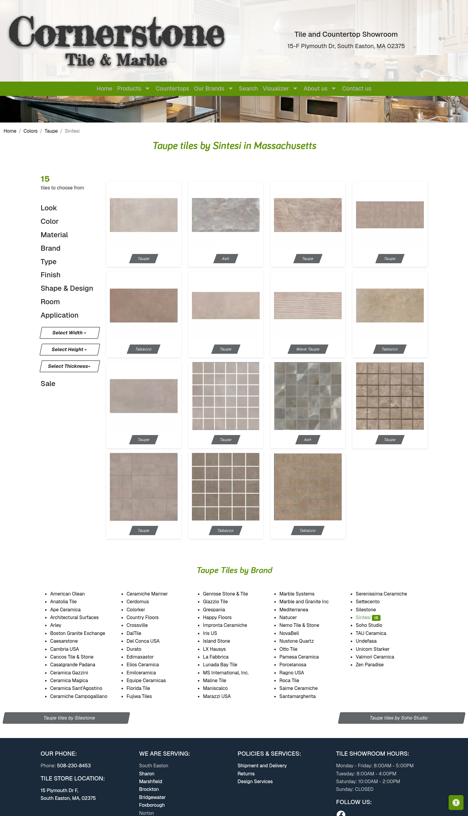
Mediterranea (297, 610)
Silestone (370, 610)
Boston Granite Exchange (81, 633)
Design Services (255, 781)
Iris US (215, 633)
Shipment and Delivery (262, 766)
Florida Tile (143, 688)
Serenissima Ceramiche (386, 594)
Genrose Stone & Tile (230, 594)
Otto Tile (292, 649)
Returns (246, 774)
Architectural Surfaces (78, 617)
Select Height (68, 349)
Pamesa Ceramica (304, 657)
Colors (31, 131)
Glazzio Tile (220, 601)
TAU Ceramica (375, 633)
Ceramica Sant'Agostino (80, 688)
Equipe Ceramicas (151, 680)
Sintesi (368, 617)
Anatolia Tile (67, 601)
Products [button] (129, 88)
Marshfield (150, 781)
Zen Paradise (374, 665)
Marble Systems (301, 594)
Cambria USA (69, 649)
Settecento (372, 601)
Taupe (51, 131)
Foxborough (152, 805)
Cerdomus (142, 601)
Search (248, 88)
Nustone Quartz (300, 641)
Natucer (293, 617)
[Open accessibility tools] (456, 802)
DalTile (139, 633)
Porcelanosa (297, 665)
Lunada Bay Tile (224, 665)
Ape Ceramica (70, 610)
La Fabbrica (220, 657)
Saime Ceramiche (302, 688)
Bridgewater (152, 797)
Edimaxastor (144, 657)
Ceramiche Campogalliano (83, 696)
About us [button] (315, 88)
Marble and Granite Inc (309, 601)
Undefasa (371, 641)
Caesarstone (67, 641)
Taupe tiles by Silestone (69, 718)
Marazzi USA (221, 696)
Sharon (147, 774)
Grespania (219, 610)
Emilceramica (146, 673)
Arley (60, 625)
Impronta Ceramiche (230, 625)
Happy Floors (222, 617)
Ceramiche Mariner (152, 594)
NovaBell (294, 633)
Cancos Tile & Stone (76, 657)
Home (104, 88)
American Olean (73, 594)
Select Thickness (68, 366)
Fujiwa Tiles (143, 696)
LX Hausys (218, 649)
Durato (138, 649)
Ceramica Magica (73, 680)
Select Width (68, 333)
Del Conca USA (147, 641)
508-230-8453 (74, 766)
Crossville (142, 625)
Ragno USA (297, 673)
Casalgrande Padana (78, 665)
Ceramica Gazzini (74, 673)
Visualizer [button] (276, 88)
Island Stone (220, 641)
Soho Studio (374, 625)
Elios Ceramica (148, 665)
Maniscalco (219, 688)
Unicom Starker (376, 649)
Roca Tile (294, 680)
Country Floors (148, 617)
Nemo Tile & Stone (303, 625)
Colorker (140, 610)
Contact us (356, 88)
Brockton (149, 789)
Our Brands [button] (209, 88)
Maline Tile (219, 680)
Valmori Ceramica (379, 657)
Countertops (172, 88)
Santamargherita (301, 696)
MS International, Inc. (229, 673)
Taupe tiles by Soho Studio (398, 718)
